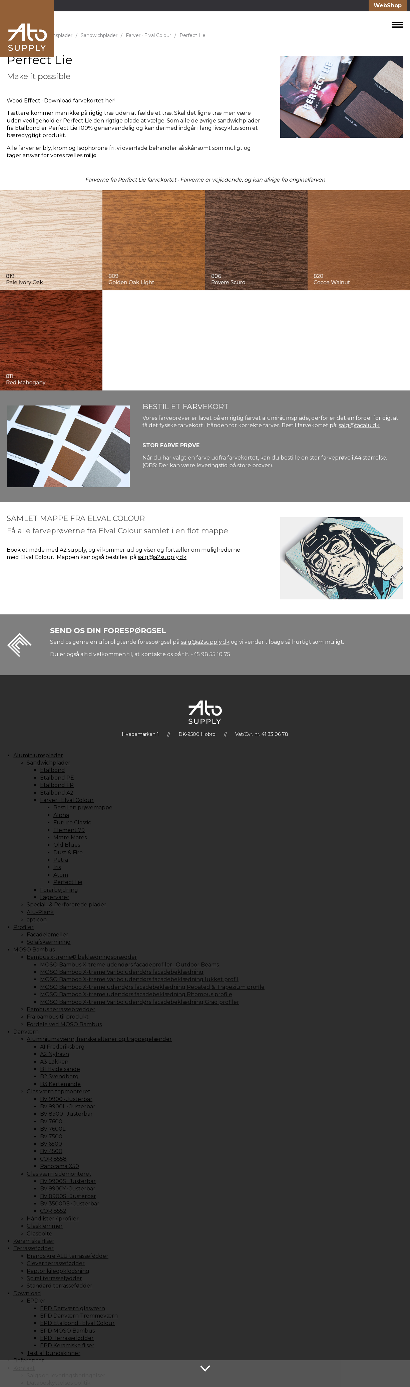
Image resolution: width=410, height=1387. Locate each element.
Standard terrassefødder (59, 1286)
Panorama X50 (59, 1166)
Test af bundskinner (53, 1353)
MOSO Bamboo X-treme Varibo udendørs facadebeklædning (121, 972)
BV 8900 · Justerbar (66, 1114)
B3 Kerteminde (60, 1084)
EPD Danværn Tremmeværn (79, 1316)
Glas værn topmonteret (58, 1091)
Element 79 (69, 830)
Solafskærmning (49, 942)
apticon (37, 919)
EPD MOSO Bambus (67, 1331)
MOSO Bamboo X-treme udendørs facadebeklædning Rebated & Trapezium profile (152, 987)
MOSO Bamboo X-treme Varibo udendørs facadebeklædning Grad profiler (139, 1002)
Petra (60, 860)
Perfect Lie (192, 35)
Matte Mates (70, 837)
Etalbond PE (57, 778)
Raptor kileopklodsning (58, 1271)
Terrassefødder (33, 1248)
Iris (57, 867)
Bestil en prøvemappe (82, 807)
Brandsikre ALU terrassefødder (67, 1256)
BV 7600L (52, 1129)
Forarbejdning (59, 890)
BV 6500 (51, 1144)
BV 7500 (51, 1136)
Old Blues (66, 845)
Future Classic (72, 822)
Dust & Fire (68, 852)
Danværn (26, 1032)
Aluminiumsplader (38, 755)
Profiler (23, 927)
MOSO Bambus (34, 949)
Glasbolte (39, 1233)
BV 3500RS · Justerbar (69, 1203)
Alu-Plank (40, 912)
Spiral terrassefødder (54, 1278)
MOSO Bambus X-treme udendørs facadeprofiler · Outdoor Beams (129, 964)
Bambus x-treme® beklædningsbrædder (82, 957)
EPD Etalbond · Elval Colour (77, 1323)
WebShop (388, 5)
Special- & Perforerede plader (66, 904)
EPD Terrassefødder (67, 1338)
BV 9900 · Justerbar (66, 1099)
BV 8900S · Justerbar (68, 1196)
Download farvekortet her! (79, 100)
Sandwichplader (99, 35)
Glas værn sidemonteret (59, 1174)
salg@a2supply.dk (162, 557)
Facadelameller (47, 934)
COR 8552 (53, 1211)
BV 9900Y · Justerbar (67, 1188)
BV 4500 (51, 1151)
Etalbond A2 (56, 793)
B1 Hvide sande (60, 1069)
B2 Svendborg (59, 1076)
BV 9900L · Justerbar (67, 1106)
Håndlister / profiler (53, 1218)
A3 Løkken (54, 1062)
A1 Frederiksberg (62, 1047)
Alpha (61, 815)
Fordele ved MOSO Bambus (64, 1024)
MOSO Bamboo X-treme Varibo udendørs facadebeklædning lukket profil (139, 979)
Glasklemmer (45, 1226)
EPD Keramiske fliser (67, 1345)
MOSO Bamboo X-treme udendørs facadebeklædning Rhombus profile (136, 994)
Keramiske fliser (33, 1241)
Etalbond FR (57, 785)
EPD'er (36, 1301)
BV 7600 (51, 1121)
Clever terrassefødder (56, 1263)
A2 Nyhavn (54, 1054)
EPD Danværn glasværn (72, 1308)
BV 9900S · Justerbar (68, 1181)
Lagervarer (54, 897)
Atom (60, 875)
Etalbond (52, 770)
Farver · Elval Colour (148, 35)
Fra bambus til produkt (58, 1017)
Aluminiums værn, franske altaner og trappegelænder (99, 1039)
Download (27, 1293)
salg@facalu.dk (359, 425)
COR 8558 (53, 1159)
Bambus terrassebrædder (61, 1009)
